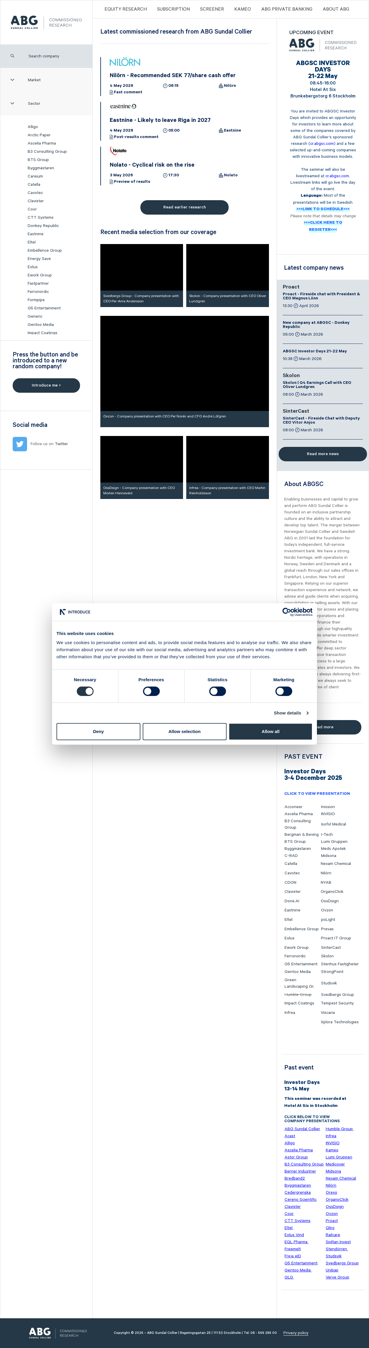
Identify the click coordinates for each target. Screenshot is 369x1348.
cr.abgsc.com (322, 143)
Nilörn (230, 86)
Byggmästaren (41, 168)
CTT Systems (41, 217)
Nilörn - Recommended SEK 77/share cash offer (173, 76)
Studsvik (329, 983)
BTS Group (38, 159)
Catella (34, 184)
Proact (291, 288)
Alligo (33, 127)
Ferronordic (38, 291)
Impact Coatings (42, 333)
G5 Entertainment (44, 308)
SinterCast (296, 412)
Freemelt (293, 1249)
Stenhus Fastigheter (340, 964)
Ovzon (327, 910)
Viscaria (328, 1012)
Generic (35, 316)
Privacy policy (295, 1333)
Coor (32, 209)
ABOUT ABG (336, 9)
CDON (290, 882)
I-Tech (327, 834)
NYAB (326, 882)
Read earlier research (184, 207)
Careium (35, 176)
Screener (212, 9)
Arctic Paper (39, 135)
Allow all (271, 731)
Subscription (173, 9)
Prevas (327, 929)
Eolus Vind (294, 1235)
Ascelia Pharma (42, 143)
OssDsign (330, 901)
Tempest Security (337, 1003)
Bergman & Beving (302, 834)
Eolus (33, 267)
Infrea (290, 1012)
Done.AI (292, 901)
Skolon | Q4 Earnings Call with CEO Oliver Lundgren (317, 385)
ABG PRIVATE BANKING (287, 9)
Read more (323, 727)
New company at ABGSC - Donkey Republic (316, 325)
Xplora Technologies (340, 1022)
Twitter (61, 444)
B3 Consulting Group (47, 151)
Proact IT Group (336, 938)
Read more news (323, 454)
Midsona (328, 855)
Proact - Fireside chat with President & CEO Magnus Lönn (321, 296)
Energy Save (39, 258)
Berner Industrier (300, 1171)
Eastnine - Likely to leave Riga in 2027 (160, 121)
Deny (98, 731)
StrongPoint (332, 971)
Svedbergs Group (337, 994)
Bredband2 (295, 1178)
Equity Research (125, 9)
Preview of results (132, 182)
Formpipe (36, 300)
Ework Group (40, 275)
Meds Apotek (333, 848)
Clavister (36, 201)
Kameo (242, 9)
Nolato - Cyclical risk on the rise (152, 166)
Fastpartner (38, 283)
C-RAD (291, 855)
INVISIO (328, 814)
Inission (328, 807)
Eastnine (36, 234)
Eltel (32, 242)
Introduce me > (46, 385)
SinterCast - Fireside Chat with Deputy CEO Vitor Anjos (321, 421)
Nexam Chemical (336, 863)
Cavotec (35, 192)
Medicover (335, 1164)
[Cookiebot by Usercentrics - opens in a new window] (287, 612)
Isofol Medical (333, 824)
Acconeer (293, 807)
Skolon (291, 376)
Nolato (231, 175)
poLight (328, 919)
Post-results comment (136, 137)
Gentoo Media (41, 324)
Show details (287, 712)
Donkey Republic (43, 225)
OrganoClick (332, 891)
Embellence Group (45, 250)
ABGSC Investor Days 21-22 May (315, 351)
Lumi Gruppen (334, 841)
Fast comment (128, 92)
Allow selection (184, 731)
